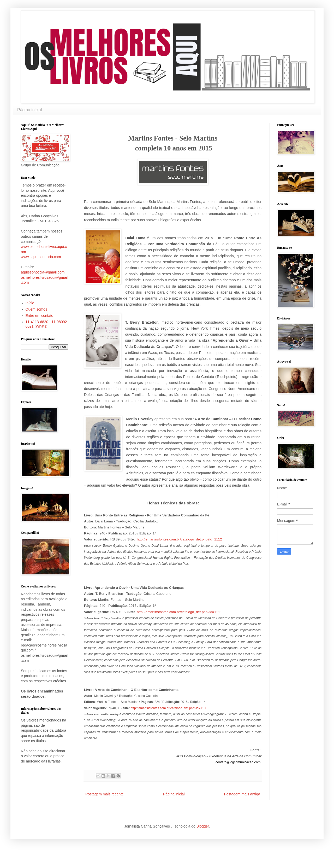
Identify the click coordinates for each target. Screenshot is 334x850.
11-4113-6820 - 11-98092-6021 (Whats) (47, 324)
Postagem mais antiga (242, 794)
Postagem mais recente (104, 794)
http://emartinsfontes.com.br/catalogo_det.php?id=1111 (179, 612)
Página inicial (29, 110)
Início (30, 303)
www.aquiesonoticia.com (41, 257)
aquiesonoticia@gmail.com (43, 272)
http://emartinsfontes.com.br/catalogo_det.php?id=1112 (179, 539)
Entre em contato (39, 315)
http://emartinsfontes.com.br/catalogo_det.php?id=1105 (169, 708)
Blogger (202, 826)
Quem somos (36, 309)
